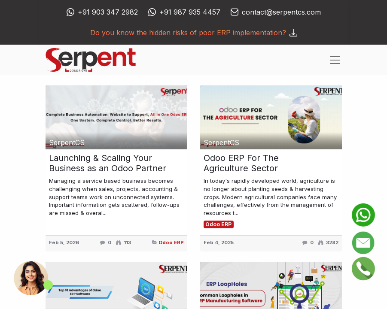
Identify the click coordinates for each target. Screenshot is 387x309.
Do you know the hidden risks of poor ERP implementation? (193, 32)
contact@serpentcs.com (281, 12)
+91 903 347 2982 (108, 12)
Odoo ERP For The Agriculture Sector (241, 163)
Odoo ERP (171, 242)
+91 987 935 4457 (189, 12)
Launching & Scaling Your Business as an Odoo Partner (107, 163)
